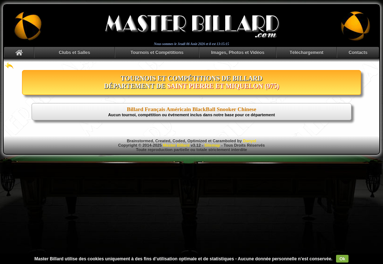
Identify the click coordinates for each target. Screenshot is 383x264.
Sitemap (212, 145)
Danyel (249, 141)
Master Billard (176, 145)
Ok (342, 258)
